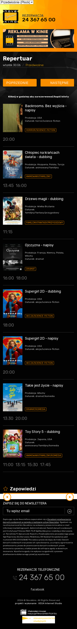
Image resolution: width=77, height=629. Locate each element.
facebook (35, 589)
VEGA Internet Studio (50, 603)
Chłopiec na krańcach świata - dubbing (42, 154)
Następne (58, 83)
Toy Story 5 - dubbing (42, 432)
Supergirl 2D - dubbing (43, 291)
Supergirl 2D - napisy (41, 338)
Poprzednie (19, 83)
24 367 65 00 (38, 20)
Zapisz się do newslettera (25, 503)
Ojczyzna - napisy (39, 245)
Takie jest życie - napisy (44, 385)
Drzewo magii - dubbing (44, 199)
